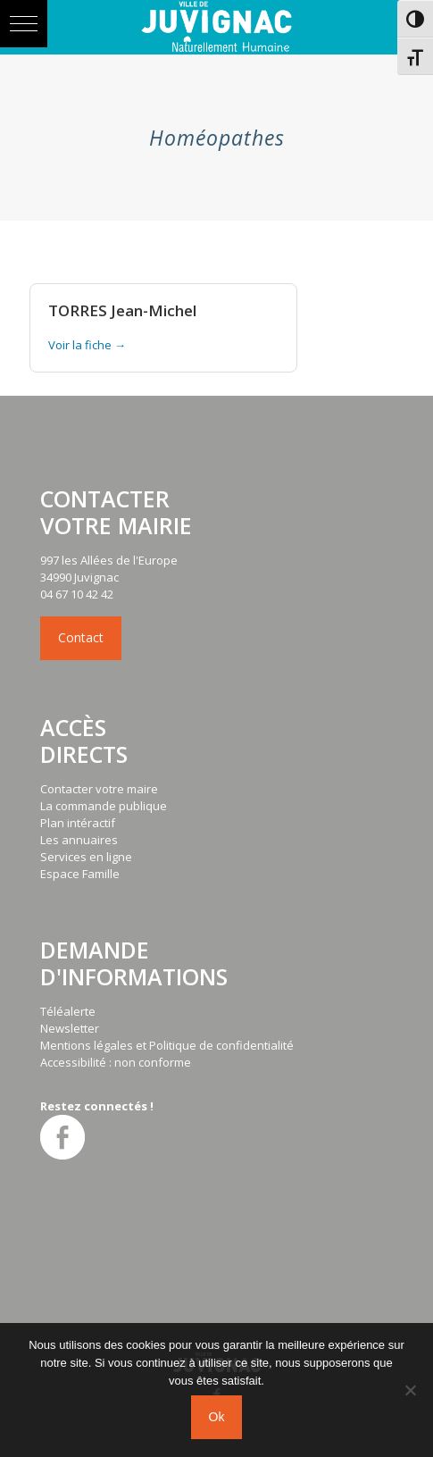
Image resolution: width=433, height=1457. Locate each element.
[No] (411, 1390)
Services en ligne (86, 857)
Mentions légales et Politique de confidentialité (167, 1045)
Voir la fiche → (87, 345)
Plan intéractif (77, 823)
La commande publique (103, 806)
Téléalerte (68, 1011)
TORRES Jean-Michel (122, 310)
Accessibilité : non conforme (115, 1062)
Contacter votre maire (99, 789)
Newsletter (69, 1028)
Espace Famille (80, 874)
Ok (217, 1417)
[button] (23, 23)
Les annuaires (79, 840)
